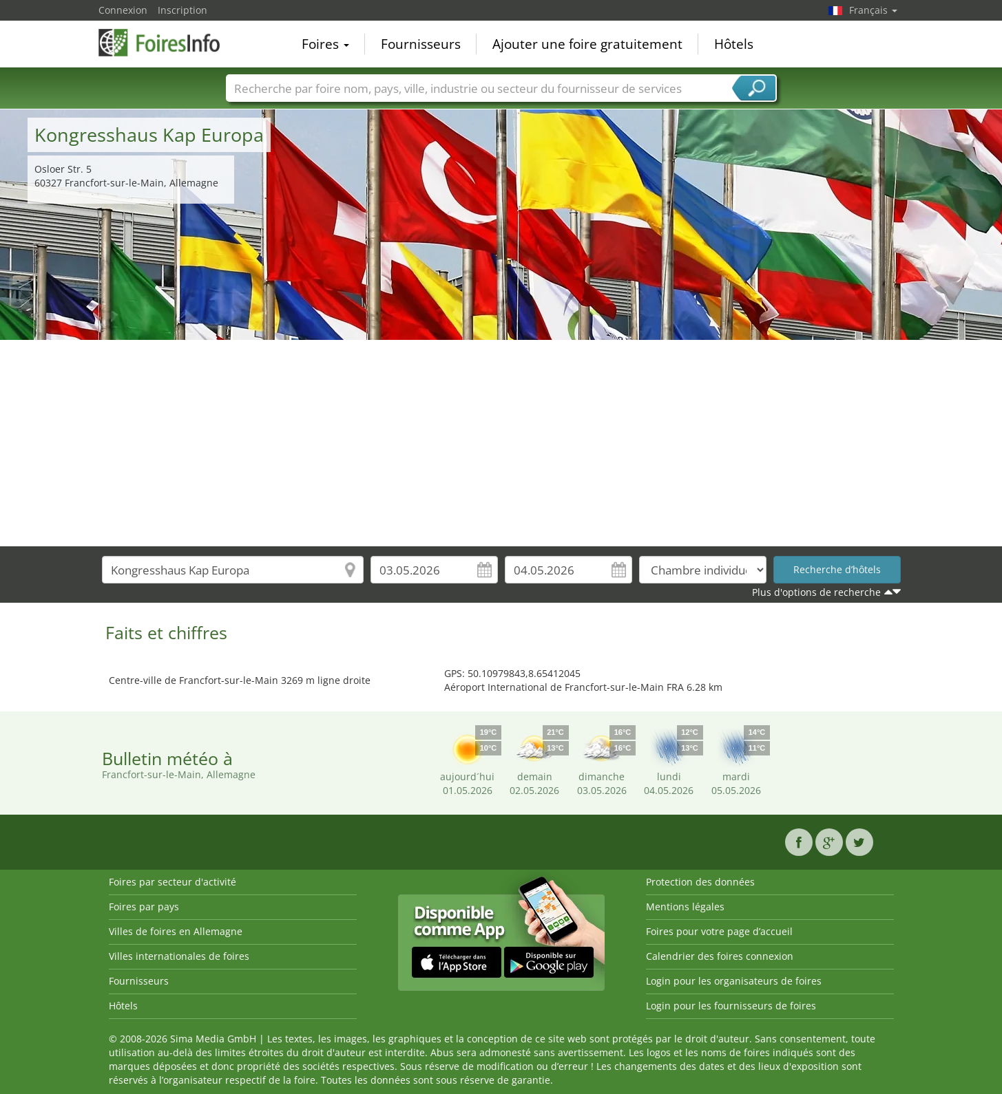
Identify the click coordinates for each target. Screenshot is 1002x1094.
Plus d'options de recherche (816, 592)
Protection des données (700, 881)
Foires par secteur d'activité (172, 881)
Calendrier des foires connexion (719, 956)
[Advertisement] (501, 443)
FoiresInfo (167, 42)
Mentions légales (685, 906)
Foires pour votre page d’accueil (719, 931)
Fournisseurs (421, 44)
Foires (325, 44)
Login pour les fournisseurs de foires (731, 1005)
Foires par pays (144, 906)
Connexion (122, 10)
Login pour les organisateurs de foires (734, 980)
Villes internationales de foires (179, 956)
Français (873, 10)
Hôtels (733, 44)
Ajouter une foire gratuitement (587, 44)
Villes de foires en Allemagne (175, 931)
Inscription (182, 10)
